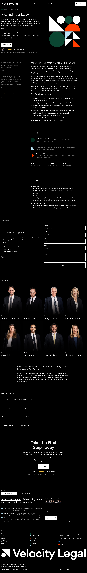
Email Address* (48, 507)
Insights (50, 4)
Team (35, 4)
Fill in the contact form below (42, 188)
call (55, 188)
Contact (57, 4)
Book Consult (5, 98)
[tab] (9, 493)
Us (30, 4)
